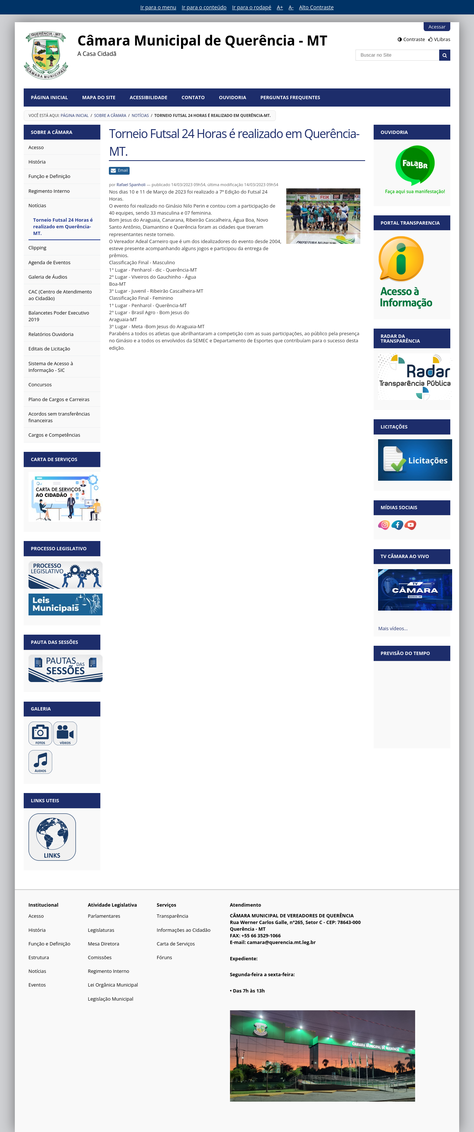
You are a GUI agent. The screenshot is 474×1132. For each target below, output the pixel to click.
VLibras (442, 39)
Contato (193, 97)
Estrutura (39, 957)
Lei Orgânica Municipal (113, 984)
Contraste (414, 39)
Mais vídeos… (393, 628)
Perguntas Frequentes (290, 97)
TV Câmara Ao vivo (405, 556)
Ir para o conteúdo (204, 7)
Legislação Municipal (110, 998)
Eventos (37, 984)
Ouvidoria (232, 97)
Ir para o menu (158, 7)
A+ (280, 7)
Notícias (140, 115)
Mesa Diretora (103, 943)
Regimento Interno (108, 971)
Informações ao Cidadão (183, 930)
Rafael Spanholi (131, 184)
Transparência (172, 916)
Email (123, 170)
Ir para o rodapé (251, 7)
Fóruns (164, 957)
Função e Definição (49, 943)
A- (290, 7)
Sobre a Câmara (110, 115)
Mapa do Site (99, 97)
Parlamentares (104, 916)
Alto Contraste (316, 7)
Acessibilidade (148, 97)
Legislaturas (101, 930)
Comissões (99, 957)
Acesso (36, 916)
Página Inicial (49, 97)
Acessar (436, 26)
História (37, 930)
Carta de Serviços (176, 943)
